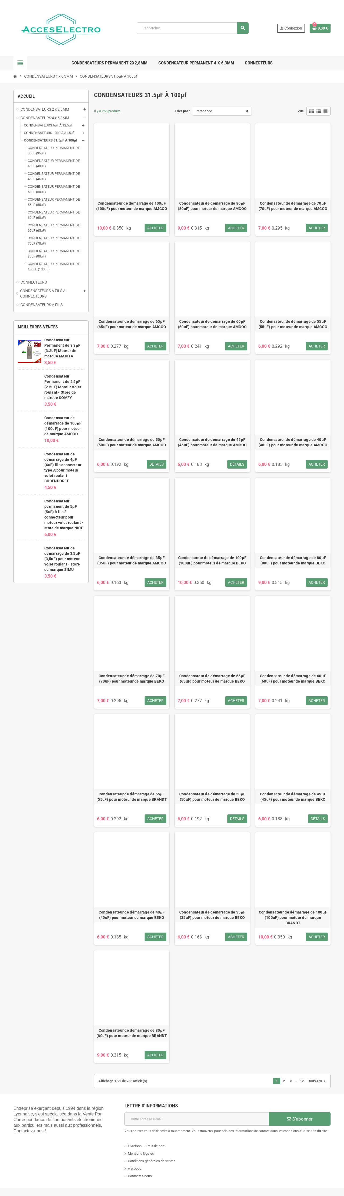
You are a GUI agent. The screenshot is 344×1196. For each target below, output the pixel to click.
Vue (301, 111)
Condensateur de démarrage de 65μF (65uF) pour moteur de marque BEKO (212, 678)
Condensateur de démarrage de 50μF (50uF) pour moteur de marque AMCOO (131, 442)
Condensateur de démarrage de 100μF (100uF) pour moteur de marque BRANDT (293, 917)
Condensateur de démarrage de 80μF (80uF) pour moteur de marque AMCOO (212, 206)
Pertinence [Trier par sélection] (204, 111)
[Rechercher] (193, 28)
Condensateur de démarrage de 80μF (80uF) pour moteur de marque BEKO (293, 560)
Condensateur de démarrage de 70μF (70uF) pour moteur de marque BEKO (132, 678)
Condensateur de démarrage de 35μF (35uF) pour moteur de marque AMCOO (131, 560)
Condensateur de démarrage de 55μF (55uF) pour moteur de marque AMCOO (293, 324)
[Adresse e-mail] (196, 1119)
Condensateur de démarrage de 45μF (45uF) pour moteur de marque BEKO (293, 797)
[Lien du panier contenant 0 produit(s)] (320, 28)
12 (302, 1081)
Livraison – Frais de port (146, 1146)
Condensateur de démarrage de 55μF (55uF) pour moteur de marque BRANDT (131, 797)
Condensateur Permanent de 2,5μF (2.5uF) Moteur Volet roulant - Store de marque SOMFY (62, 387)
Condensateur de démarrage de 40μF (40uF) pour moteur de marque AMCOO (293, 442)
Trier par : (182, 111)
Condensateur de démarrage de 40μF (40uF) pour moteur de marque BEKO (132, 915)
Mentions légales (141, 1153)
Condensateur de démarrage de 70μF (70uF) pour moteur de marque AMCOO (293, 206)
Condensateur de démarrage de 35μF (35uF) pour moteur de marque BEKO (212, 915)
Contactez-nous (140, 1176)
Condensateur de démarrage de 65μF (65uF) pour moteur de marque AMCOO (131, 324)
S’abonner (300, 1119)
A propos (134, 1168)
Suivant (317, 1081)
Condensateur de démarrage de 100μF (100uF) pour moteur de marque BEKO (212, 560)
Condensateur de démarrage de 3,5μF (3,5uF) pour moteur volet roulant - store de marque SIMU (62, 559)
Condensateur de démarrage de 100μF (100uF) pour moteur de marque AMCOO (131, 206)
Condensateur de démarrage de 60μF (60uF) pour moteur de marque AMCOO (212, 324)
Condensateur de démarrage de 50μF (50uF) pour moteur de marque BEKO (212, 797)
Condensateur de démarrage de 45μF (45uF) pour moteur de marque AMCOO (212, 442)
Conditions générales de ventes (151, 1161)
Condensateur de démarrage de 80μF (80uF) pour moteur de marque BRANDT (131, 1033)
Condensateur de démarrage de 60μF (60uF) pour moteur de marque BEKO (293, 678)
